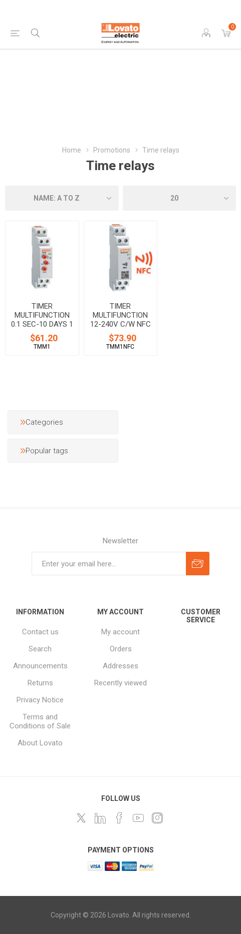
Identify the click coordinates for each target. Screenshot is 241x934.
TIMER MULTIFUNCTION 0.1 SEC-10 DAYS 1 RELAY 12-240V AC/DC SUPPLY (42, 324)
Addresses (120, 665)
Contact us (40, 631)
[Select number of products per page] (179, 198)
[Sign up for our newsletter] (109, 563)
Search (40, 648)
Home (71, 150)
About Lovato (40, 742)
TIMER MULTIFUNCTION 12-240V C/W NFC (120, 315)
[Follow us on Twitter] (81, 818)
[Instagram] (157, 818)
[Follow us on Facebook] (119, 818)
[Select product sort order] (62, 198)
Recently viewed (120, 682)
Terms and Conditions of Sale (40, 721)
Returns (40, 682)
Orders (121, 648)
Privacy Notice (40, 699)
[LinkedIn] (100, 818)
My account (120, 631)
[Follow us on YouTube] (138, 818)
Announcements (40, 665)
